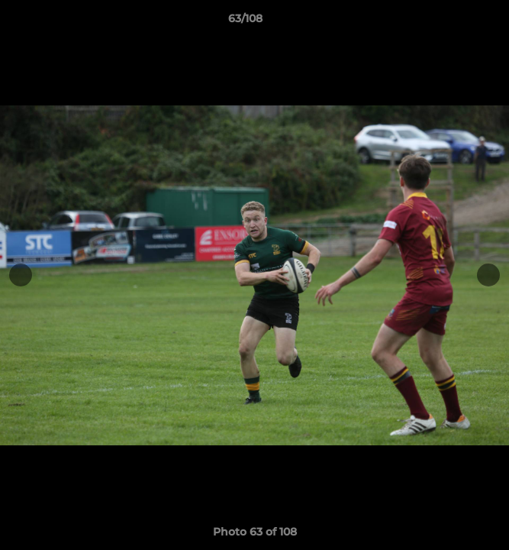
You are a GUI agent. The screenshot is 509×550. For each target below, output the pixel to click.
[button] (454, 22)
